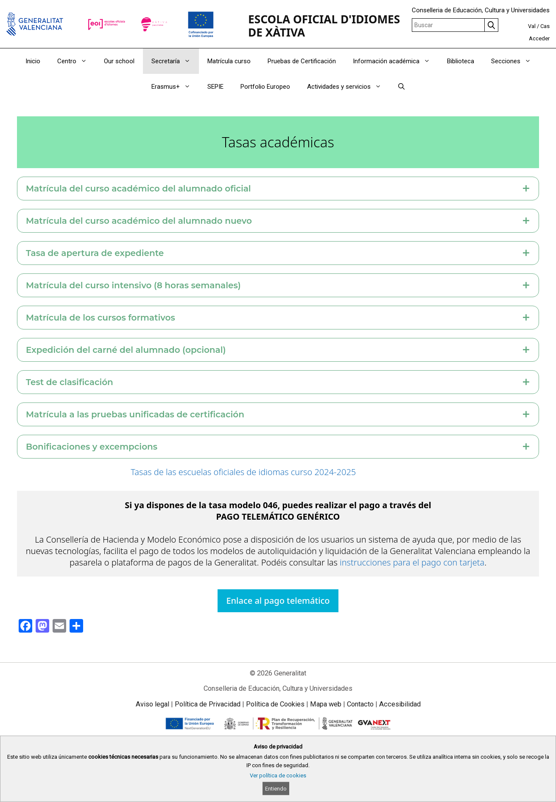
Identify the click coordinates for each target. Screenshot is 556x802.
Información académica (396, 61)
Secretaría (175, 61)
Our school (119, 61)
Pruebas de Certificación (302, 61)
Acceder (539, 38)
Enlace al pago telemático (278, 600)
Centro (76, 61)
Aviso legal (152, 704)
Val (532, 26)
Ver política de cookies (278, 775)
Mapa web (325, 704)
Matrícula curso (229, 61)
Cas (545, 26)
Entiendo (276, 788)
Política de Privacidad (207, 704)
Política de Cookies (275, 704)
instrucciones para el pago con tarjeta (412, 562)
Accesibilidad (400, 704)
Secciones (515, 61)
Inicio (32, 61)
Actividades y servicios (348, 86)
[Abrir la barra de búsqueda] (401, 86)
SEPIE (215, 86)
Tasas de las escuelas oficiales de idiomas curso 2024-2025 (243, 472)
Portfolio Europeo (265, 86)
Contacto (360, 704)
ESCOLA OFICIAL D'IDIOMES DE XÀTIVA (324, 25)
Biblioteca (460, 61)
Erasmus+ (175, 86)
